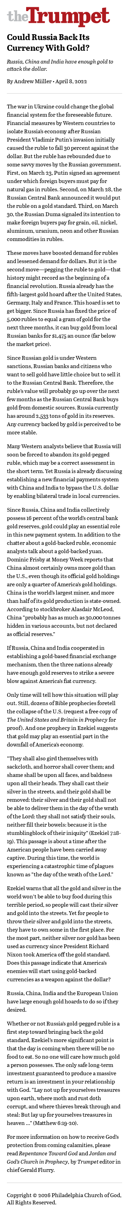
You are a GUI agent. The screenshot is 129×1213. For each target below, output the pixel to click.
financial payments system (86, 479)
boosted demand (72, 253)
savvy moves (36, 164)
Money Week (67, 559)
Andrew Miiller (33, 81)
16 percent (39, 518)
